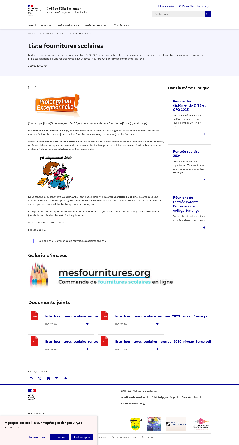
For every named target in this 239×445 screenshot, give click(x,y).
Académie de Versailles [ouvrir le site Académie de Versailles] (133, 397)
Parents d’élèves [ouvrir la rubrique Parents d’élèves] (46, 33)
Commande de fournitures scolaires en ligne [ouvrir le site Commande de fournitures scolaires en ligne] (80, 241)
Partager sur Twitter (40, 379)
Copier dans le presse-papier (65, 379)
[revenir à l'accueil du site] (67, 8)
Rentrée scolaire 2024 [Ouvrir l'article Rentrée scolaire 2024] (186, 153)
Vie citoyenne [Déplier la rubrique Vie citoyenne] (121, 25)
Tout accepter (82, 437)
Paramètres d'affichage (126, 437)
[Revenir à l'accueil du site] (32, 394)
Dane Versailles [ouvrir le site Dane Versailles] (190, 397)
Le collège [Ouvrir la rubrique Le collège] (46, 25)
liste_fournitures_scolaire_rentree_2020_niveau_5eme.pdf (162, 316)
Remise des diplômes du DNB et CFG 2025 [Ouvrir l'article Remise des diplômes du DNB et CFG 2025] (189, 105)
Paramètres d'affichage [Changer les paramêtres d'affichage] (195, 6)
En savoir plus (37, 437)
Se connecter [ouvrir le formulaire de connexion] (167, 6)
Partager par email (57, 379)
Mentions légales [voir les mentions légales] (99, 437)
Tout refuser (59, 437)
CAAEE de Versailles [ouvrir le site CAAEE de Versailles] (131, 403)
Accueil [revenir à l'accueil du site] (32, 25)
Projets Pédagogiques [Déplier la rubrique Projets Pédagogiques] (95, 25)
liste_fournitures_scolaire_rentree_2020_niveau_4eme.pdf (92, 341)
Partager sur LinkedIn (48, 379)
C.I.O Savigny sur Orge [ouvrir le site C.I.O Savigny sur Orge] (163, 397)
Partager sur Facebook (31, 379)
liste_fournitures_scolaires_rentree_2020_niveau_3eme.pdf (163, 341)
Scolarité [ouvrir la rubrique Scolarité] (61, 33)
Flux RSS (149, 437)
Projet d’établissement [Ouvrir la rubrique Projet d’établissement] (67, 25)
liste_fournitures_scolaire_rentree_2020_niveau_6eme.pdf (92, 316)
